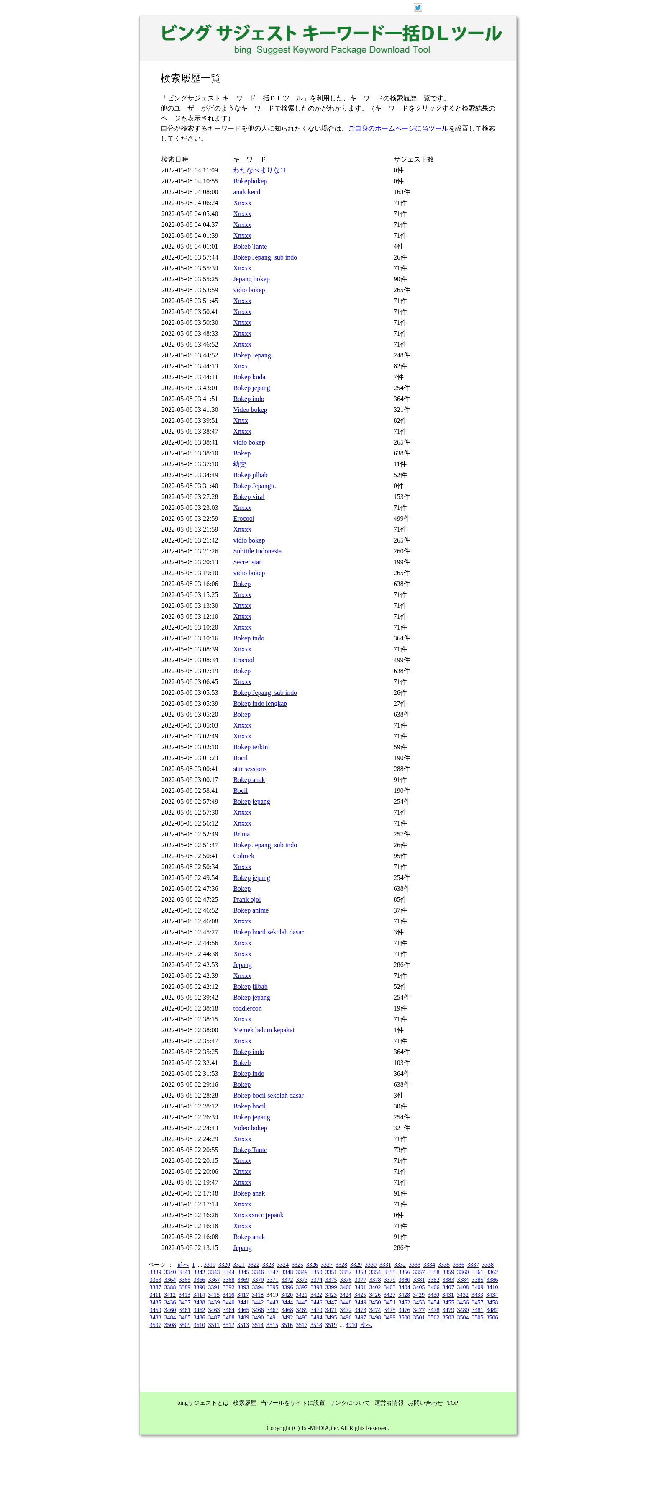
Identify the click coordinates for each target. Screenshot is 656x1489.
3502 (434, 1317)
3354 (375, 1272)
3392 (229, 1287)
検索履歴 (244, 1403)
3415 (214, 1295)
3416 (228, 1295)
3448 (346, 1302)
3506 (492, 1317)
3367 (214, 1280)
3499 (390, 1317)
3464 (229, 1310)
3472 (346, 1310)
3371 (273, 1280)
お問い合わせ (425, 1403)
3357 (419, 1272)
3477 (419, 1310)
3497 (360, 1317)
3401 (360, 1287)
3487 (214, 1317)
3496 (346, 1317)
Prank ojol (247, 899)
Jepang (242, 964)
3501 (419, 1317)
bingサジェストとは (203, 1403)
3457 (478, 1302)
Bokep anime (251, 910)
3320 (224, 1265)
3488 (229, 1317)
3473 (360, 1310)
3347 (273, 1272)
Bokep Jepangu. (254, 485)
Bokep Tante (250, 1149)
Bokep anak (249, 779)
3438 (199, 1302)
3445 (302, 1302)
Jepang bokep (251, 279)
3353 (360, 1272)
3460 (170, 1310)
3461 (185, 1310)
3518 (316, 1325)
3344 (229, 1272)
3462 (199, 1310)
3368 (229, 1280)
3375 (331, 1280)
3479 (448, 1310)
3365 (185, 1280)
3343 (214, 1272)
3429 (419, 1295)
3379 (390, 1280)
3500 (404, 1317)
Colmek (243, 855)
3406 (434, 1287)
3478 (434, 1310)
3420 (287, 1295)
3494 (317, 1317)
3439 (214, 1302)
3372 (287, 1280)
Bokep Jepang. (252, 355)
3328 (341, 1265)
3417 (243, 1295)
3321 (239, 1265)
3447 (331, 1302)
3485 (185, 1317)
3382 (434, 1280)
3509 (185, 1325)
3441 (243, 1302)
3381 (419, 1280)
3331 (385, 1265)
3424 (345, 1295)
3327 (327, 1265)
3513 (243, 1325)
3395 (273, 1287)
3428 (404, 1295)
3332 (400, 1265)
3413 (184, 1295)
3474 (375, 1310)
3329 (356, 1265)
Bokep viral (248, 496)
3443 (273, 1302)
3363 (155, 1280)
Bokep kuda (249, 377)
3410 (492, 1287)
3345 (243, 1272)
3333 (414, 1265)
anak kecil (246, 191)
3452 (404, 1302)
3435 (155, 1302)
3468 (287, 1310)
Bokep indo (248, 398)
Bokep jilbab (250, 474)
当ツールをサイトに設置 (293, 1403)
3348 (287, 1272)
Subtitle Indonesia (257, 551)
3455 (448, 1302)
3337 (473, 1265)
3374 (317, 1280)
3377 (360, 1280)
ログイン (473, 7)
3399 (331, 1287)
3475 (390, 1310)
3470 (317, 1310)
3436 (170, 1302)
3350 (317, 1272)
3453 (419, 1302)
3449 (360, 1302)
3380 (404, 1280)
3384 (463, 1280)
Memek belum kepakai (264, 1030)
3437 (185, 1302)
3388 (170, 1287)
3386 (492, 1280)
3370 (258, 1280)
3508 (170, 1325)
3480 (463, 1310)
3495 (331, 1317)
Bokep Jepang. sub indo (265, 257)
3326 (312, 1265)
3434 (492, 1295)
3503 (448, 1317)
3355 (390, 1272)
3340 (170, 1272)
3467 (273, 1310)
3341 (185, 1272)
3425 (360, 1295)
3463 (214, 1310)
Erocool (243, 518)
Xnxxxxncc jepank (258, 1215)
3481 (478, 1310)
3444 (287, 1302)
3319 (209, 1265)
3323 (268, 1265)
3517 (302, 1325)
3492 (287, 1317)
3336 (458, 1265)
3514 (258, 1325)
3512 (228, 1325)
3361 (478, 1272)
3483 (155, 1317)
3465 (243, 1310)
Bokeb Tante (250, 246)
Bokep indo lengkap (260, 703)
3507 (155, 1325)
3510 (199, 1325)
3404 (404, 1287)
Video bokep (250, 409)
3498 (375, 1317)
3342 (199, 1272)
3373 (302, 1280)
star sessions (249, 768)
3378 (375, 1280)
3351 (331, 1272)
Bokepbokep (250, 181)
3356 (404, 1272)
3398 (317, 1287)
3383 (448, 1280)
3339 (155, 1272)
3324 (283, 1265)
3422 (316, 1295)
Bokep (242, 453)
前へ (183, 1265)
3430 (433, 1295)
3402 (375, 1287)
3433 (477, 1295)
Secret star (247, 562)
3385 (478, 1280)
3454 (434, 1302)
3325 (297, 1265)
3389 (185, 1287)
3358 (434, 1272)
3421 (302, 1295)
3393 (243, 1287)
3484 (170, 1317)
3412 (170, 1295)
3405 (419, 1287)
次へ (366, 1325)
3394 (258, 1287)
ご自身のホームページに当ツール (398, 128)
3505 (478, 1317)
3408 (463, 1287)
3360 (463, 1272)
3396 (287, 1287)
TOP (452, 1403)
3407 (448, 1287)
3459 (155, 1310)
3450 (375, 1302)
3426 (375, 1295)
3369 (243, 1280)
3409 (478, 1287)
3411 (155, 1295)
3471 (331, 1310)
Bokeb (242, 1062)
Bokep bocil (249, 1106)
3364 (170, 1280)
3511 (214, 1325)
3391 (214, 1287)
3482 (492, 1310)
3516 (287, 1325)
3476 (404, 1310)
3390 (199, 1287)
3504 (463, 1317)
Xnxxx (242, 202)
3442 (258, 1302)
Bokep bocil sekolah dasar (268, 932)
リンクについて (349, 1403)
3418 (258, 1295)
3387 (155, 1287)
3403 (390, 1287)
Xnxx (240, 366)
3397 (302, 1287)
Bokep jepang (251, 387)
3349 (302, 1272)
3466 (258, 1310)
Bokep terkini (251, 747)
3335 (444, 1265)
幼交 (239, 464)
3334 (429, 1265)
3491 (273, 1317)
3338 (488, 1265)
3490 (258, 1317)
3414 (199, 1295)
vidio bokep (249, 289)
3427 (389, 1295)
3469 (302, 1310)
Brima (241, 834)
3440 (229, 1302)
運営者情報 (389, 1403)
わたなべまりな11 (259, 170)
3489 (243, 1317)
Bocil (240, 757)
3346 (258, 1272)
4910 (351, 1325)
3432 (463, 1295)
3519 (331, 1325)
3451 (390, 1302)
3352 (346, 1272)
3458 (492, 1302)
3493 (302, 1317)
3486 (199, 1317)
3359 (448, 1272)
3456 (463, 1302)
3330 (371, 1265)
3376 (346, 1280)
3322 (253, 1265)
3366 (199, 1280)
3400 (346, 1287)
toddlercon (247, 1008)
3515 (272, 1325)
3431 (448, 1295)
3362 (492, 1272)
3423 (331, 1295)
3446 (317, 1302)
